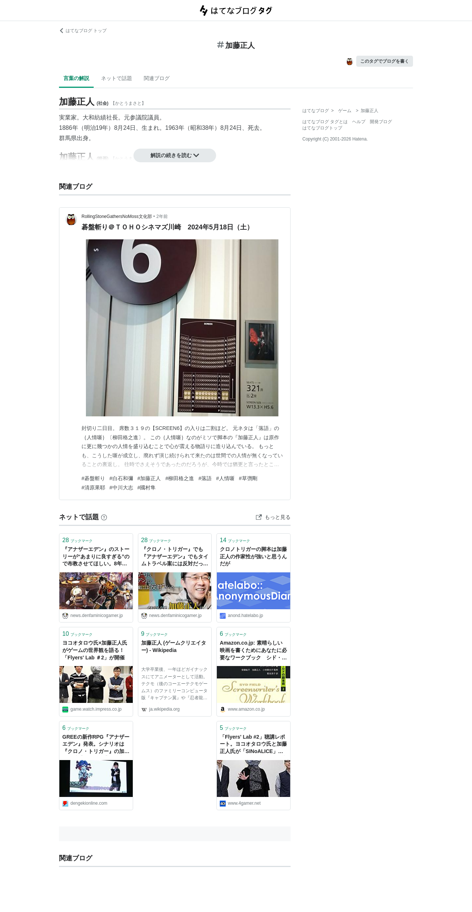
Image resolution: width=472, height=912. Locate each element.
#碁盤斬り (93, 478)
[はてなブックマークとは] (104, 517)
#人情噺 (225, 478)
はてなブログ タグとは (325, 121)
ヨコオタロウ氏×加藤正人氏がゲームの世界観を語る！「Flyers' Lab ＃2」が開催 (94, 650)
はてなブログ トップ (83, 30)
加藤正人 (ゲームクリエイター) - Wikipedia (173, 646)
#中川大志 (121, 487)
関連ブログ (157, 78)
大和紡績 (94, 117)
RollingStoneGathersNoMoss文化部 (116, 216)
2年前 (162, 216)
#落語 (205, 478)
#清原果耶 (93, 487)
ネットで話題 (116, 78)
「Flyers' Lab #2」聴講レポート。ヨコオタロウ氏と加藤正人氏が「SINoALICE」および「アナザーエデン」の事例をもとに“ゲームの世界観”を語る (253, 745)
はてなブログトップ (322, 128)
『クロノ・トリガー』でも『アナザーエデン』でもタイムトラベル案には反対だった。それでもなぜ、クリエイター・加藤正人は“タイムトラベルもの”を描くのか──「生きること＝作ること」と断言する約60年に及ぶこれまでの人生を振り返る (174, 557)
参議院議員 (144, 117)
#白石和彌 (121, 478)
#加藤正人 (149, 478)
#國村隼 (147, 487)
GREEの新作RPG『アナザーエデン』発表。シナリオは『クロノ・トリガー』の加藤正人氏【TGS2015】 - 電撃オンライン (95, 745)
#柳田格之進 (179, 478)
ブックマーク (77, 540)
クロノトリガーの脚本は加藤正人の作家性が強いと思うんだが (253, 556)
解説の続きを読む (174, 155)
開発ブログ (381, 121)
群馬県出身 (73, 138)
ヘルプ (358, 121)
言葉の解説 (76, 78)
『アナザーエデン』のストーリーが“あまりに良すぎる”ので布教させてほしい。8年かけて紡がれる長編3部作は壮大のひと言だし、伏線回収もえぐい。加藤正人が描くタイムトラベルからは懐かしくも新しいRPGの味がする (95, 557)
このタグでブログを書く (384, 61)
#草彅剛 (248, 478)
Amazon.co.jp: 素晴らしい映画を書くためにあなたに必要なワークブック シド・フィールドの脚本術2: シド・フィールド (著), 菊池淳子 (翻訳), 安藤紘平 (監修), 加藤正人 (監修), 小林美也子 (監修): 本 (253, 651)
